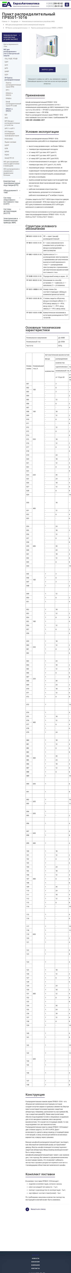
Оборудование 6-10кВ (11, 191)
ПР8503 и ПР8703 (9, 94)
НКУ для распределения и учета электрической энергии (11, 52)
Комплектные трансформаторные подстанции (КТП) (12, 183)
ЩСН (6, 74)
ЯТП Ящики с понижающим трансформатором (12, 133)
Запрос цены (47, 69)
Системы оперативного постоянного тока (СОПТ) (11, 201)
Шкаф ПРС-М (9, 158)
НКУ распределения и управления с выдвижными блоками (11, 172)
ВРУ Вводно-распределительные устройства (12, 123)
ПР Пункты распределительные (12, 79)
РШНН (7, 155)
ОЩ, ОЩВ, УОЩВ (11, 58)
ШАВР (7, 71)
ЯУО (6, 118)
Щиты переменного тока (11, 45)
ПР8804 (8, 98)
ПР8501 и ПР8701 (9, 110)
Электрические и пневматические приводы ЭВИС (11, 220)
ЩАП (6, 62)
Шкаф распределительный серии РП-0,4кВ (12, 104)
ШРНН (7, 151)
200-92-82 (54, 3)
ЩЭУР (7, 145)
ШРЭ (6, 68)
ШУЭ (6, 65)
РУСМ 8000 (9, 139)
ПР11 (7, 90)
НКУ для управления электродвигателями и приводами (11, 164)
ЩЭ (6, 114)
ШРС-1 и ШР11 (10, 128)
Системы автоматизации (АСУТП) (10, 211)
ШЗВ (6, 148)
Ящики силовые (10, 142)
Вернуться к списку (36, 1209)
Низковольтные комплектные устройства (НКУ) (11, 37)
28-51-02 (54, 6)
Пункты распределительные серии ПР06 (12, 85)
